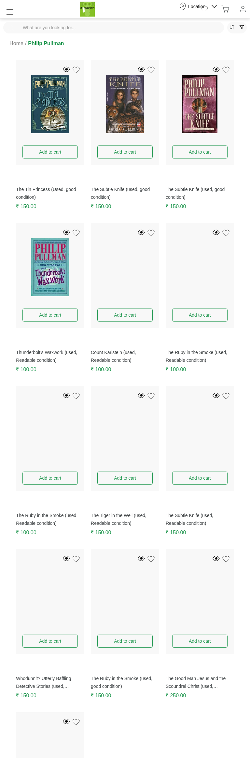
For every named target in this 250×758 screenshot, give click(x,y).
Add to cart (50, 152)
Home (16, 43)
